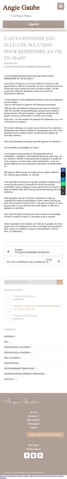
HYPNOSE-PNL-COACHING (17, 347)
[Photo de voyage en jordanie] (8, 299)
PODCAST (9, 379)
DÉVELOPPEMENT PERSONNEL (19, 368)
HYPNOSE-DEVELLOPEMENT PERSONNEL (24, 374)
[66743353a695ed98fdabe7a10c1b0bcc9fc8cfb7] (8, 309)
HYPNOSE (9, 336)
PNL (6, 342)
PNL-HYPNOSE (11, 363)
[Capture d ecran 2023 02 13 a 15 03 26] (8, 318)
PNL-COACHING (12, 358)
